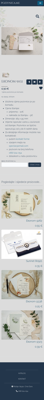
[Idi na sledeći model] (40, 82)
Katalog (22, 373)
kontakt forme (23, 139)
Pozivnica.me (10, 3)
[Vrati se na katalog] (34, 82)
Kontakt (22, 379)
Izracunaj (35, 165)
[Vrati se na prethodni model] (28, 82)
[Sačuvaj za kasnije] (41, 91)
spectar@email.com (18, 146)
